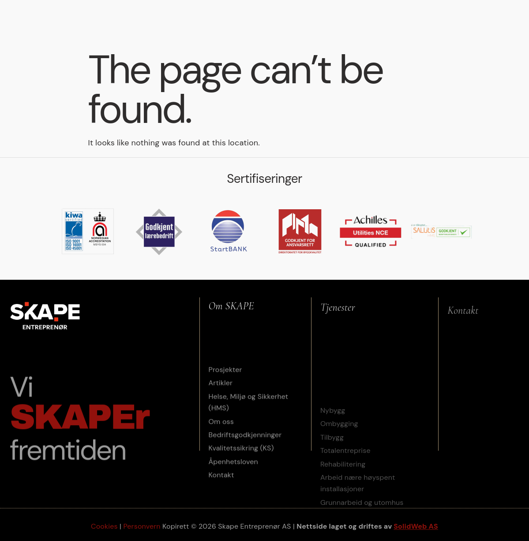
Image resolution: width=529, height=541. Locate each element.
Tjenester (177, 9)
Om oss (429, 9)
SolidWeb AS (416, 527)
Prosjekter (234, 9)
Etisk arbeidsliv (369, 9)
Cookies (104, 527)
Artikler (284, 9)
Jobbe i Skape (485, 9)
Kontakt (332, 27)
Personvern (141, 527)
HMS (319, 9)
